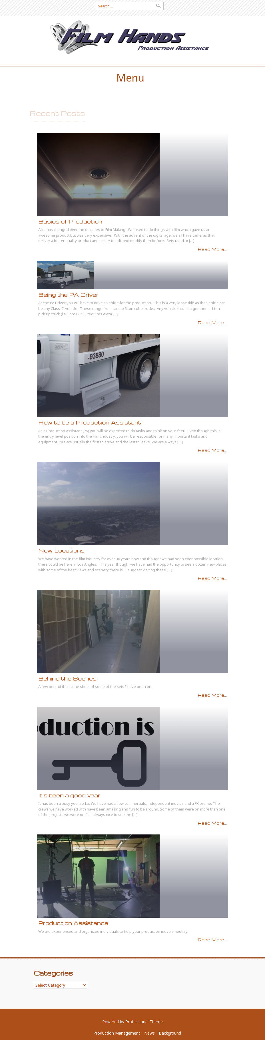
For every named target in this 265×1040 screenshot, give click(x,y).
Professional (136, 1021)
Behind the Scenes (67, 678)
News (149, 1033)
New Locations (61, 550)
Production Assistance (73, 923)
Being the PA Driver (68, 294)
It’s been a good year (69, 795)
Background (170, 1033)
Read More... (212, 249)
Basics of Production (70, 221)
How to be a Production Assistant (89, 422)
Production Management (116, 1033)
